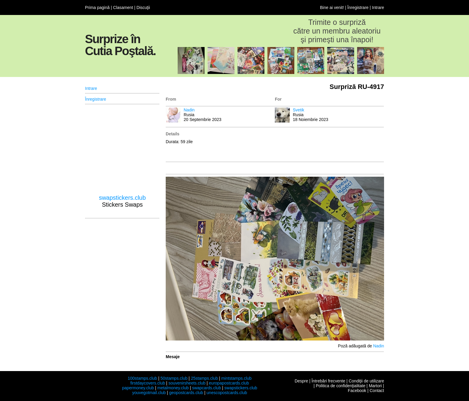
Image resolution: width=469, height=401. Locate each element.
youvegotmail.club (149, 392)
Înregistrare (357, 7)
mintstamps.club (236, 378)
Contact (377, 390)
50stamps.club (173, 378)
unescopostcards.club (227, 392)
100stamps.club (142, 378)
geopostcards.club (186, 392)
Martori (375, 385)
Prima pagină (97, 7)
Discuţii (143, 7)
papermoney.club (138, 387)
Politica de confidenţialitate (341, 385)
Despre (301, 381)
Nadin (189, 110)
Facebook (357, 390)
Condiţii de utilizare (366, 381)
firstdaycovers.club (147, 383)
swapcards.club (206, 387)
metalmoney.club (173, 387)
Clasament (123, 7)
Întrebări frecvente (328, 381)
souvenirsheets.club (186, 383)
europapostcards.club (229, 383)
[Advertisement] (329, 144)
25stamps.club (204, 378)
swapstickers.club (122, 197)
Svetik (298, 110)
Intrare (378, 7)
